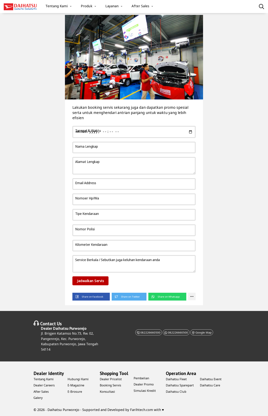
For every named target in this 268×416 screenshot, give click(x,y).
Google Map (207, 332)
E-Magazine (77, 385)
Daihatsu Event (212, 385)
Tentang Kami (56, 6)
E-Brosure (75, 391)
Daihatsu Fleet (177, 379)
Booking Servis (111, 385)
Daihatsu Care (211, 391)
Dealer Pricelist (112, 379)
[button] (91, 297)
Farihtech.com (141, 409)
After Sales (140, 6)
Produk (86, 6)
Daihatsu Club (211, 379)
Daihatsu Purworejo (70, 328)
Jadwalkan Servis (92, 280)
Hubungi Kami (79, 379)
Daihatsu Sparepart (174, 387)
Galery (39, 397)
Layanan (112, 6)
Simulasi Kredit (146, 390)
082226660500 (143, 332)
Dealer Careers (45, 385)
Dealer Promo (145, 384)
